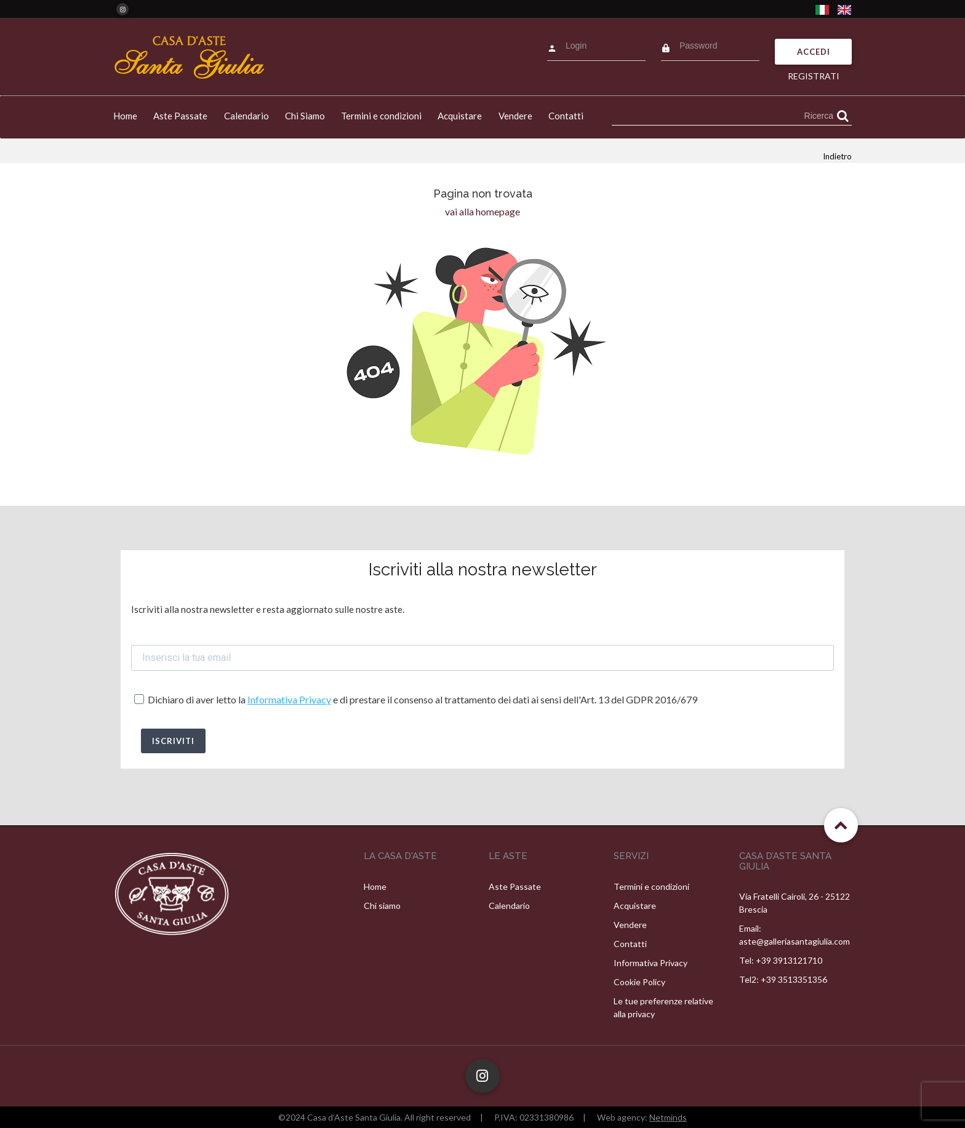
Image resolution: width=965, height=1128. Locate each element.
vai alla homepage (482, 211)
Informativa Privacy (289, 699)
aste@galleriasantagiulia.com (794, 941)
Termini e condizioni (381, 115)
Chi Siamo (305, 115)
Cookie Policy (639, 982)
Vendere (515, 115)
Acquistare (460, 115)
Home (125, 115)
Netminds (668, 1117)
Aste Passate (180, 115)
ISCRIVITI (173, 741)
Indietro (837, 156)
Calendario (246, 115)
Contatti (565, 115)
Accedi (813, 52)
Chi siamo (382, 905)
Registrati (813, 76)
